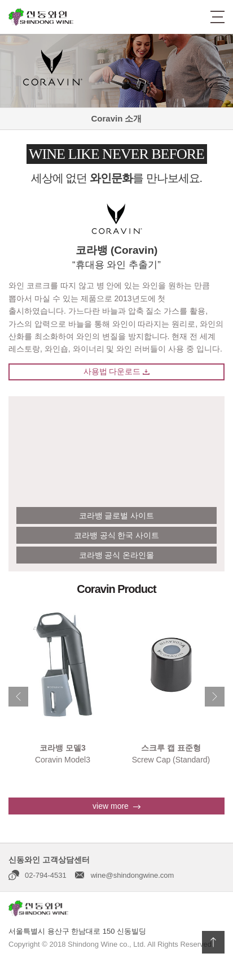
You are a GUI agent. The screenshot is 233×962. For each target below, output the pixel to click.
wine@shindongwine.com (132, 875)
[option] (62, 684)
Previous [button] (18, 697)
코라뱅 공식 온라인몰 (117, 555)
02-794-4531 (46, 875)
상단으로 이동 (213, 942)
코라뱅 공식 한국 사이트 (117, 535)
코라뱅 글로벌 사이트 (117, 515)
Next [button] (215, 697)
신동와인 (40, 16)
